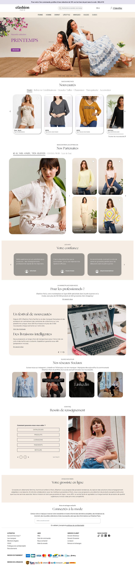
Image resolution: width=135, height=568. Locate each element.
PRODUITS (38, 435)
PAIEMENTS (38, 445)
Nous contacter (42, 541)
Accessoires (105, 90)
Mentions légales (13, 541)
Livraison (70, 541)
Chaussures (79, 90)
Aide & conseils (42, 543)
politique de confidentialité (75, 525)
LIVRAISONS (38, 440)
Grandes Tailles (65, 90)
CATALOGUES (38, 430)
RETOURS (38, 450)
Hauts (29, 90)
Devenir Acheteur (73, 536)
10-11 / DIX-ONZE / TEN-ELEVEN (29, 153)
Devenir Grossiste (73, 538)
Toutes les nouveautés (117, 136)
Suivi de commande (44, 538)
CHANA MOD (53, 153)
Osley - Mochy (17, 130)
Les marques (11, 538)
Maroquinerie (92, 90)
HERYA (47, 130)
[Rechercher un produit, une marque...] (72, 8)
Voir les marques (19, 329)
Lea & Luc (67, 153)
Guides (94, 15)
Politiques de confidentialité (16, 546)
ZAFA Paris (110, 130)
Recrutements (12, 548)
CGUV (9, 543)
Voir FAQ (56, 457)
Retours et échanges (74, 543)
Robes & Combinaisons (45, 90)
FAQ (38, 536)
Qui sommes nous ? (13, 536)
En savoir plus (67, 299)
